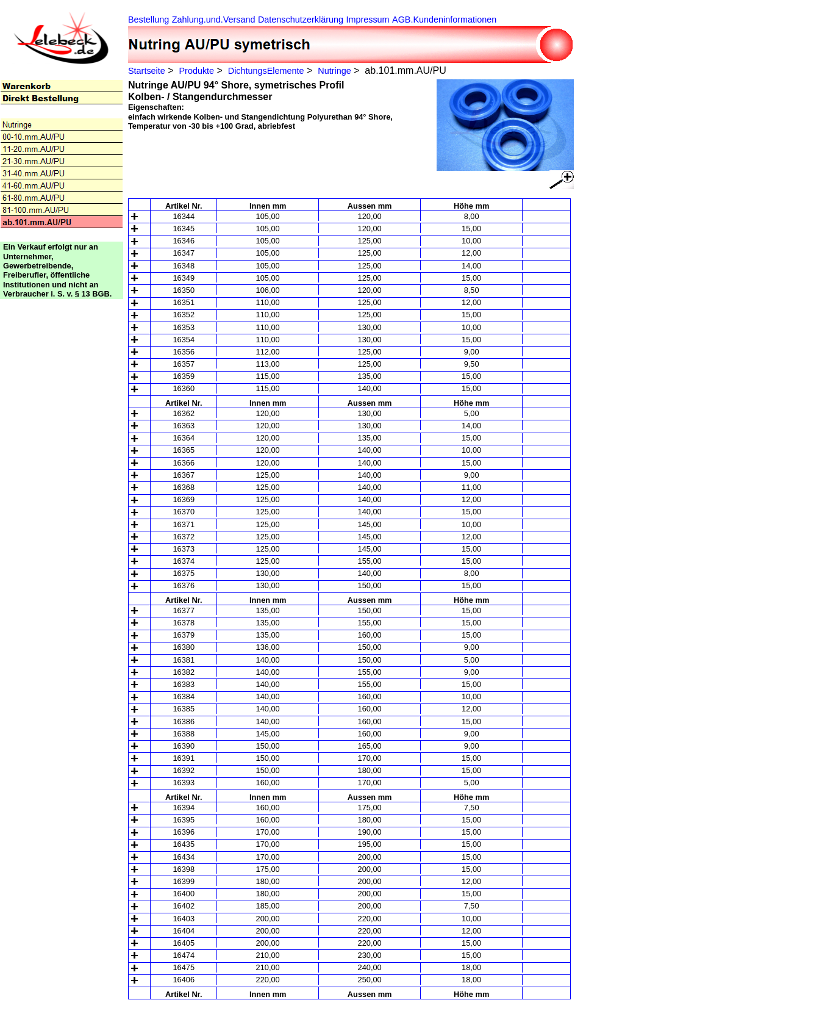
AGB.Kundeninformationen (444, 19)
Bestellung (148, 19)
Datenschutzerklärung (300, 19)
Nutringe (334, 71)
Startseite (146, 71)
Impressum (367, 19)
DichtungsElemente (266, 71)
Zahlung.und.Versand (214, 19)
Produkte (196, 71)
